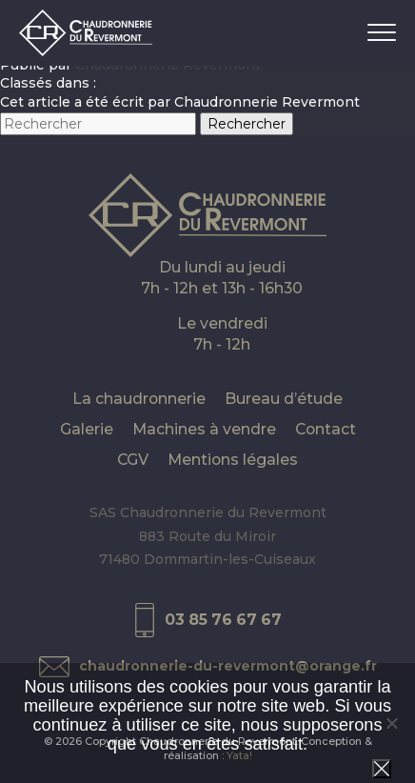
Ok (381, 768)
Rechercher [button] (247, 123)
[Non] (391, 723)
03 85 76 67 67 (223, 620)
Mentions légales (233, 460)
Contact (325, 429)
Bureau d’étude (284, 399)
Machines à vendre (204, 429)
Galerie (86, 429)
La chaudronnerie (139, 399)
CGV (132, 460)
